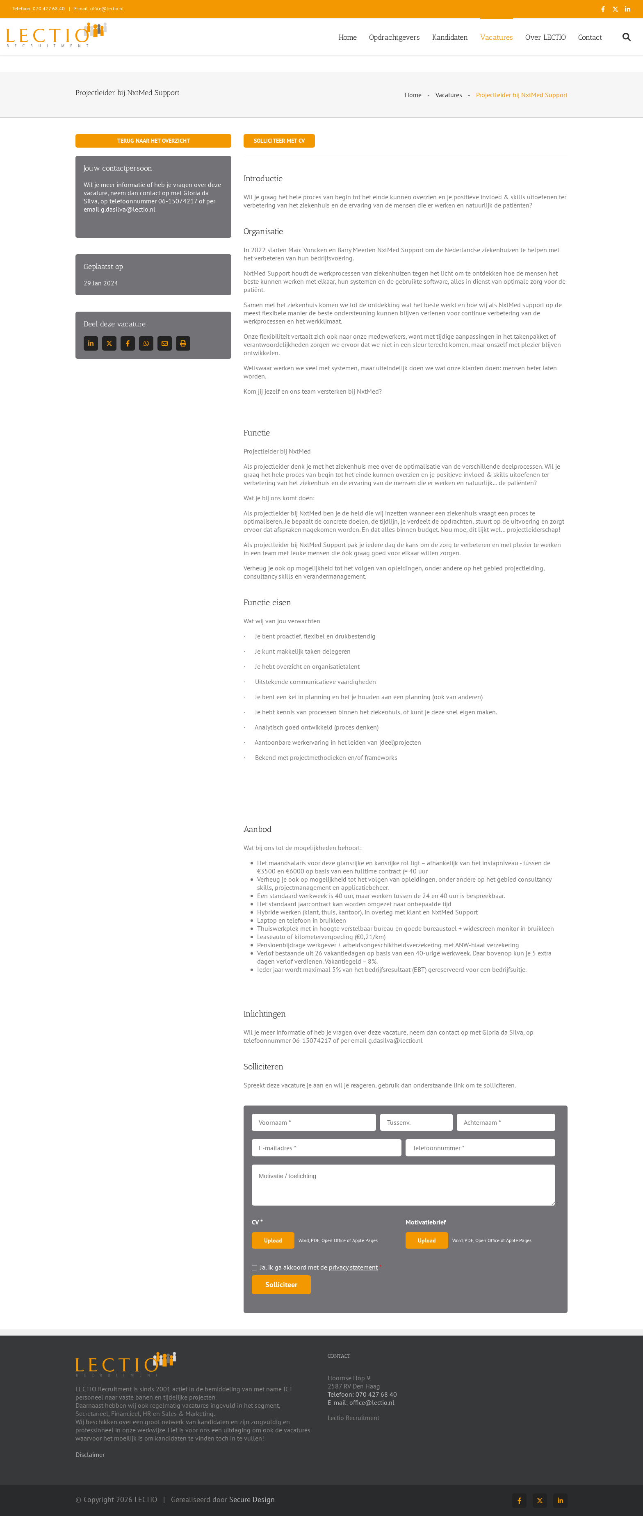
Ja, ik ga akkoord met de (321, 1267)
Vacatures (496, 37)
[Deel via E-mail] (164, 343)
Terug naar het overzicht (153, 140)
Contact (590, 37)
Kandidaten (450, 37)
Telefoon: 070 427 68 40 (38, 8)
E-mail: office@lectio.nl (99, 8)
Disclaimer (90, 1454)
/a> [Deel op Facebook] (128, 343)
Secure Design (252, 1499)
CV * (257, 1222)
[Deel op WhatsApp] (146, 343)
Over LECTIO (545, 37)
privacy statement (353, 1267)
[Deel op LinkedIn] (91, 343)
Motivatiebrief (426, 1222)
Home (348, 37)
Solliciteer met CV (279, 140)
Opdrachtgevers (394, 37)
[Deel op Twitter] (109, 343)
